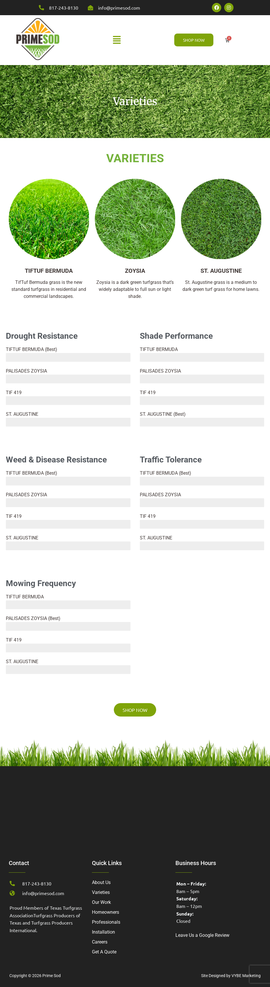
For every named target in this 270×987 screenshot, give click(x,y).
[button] (117, 40)
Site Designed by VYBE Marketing (231, 975)
